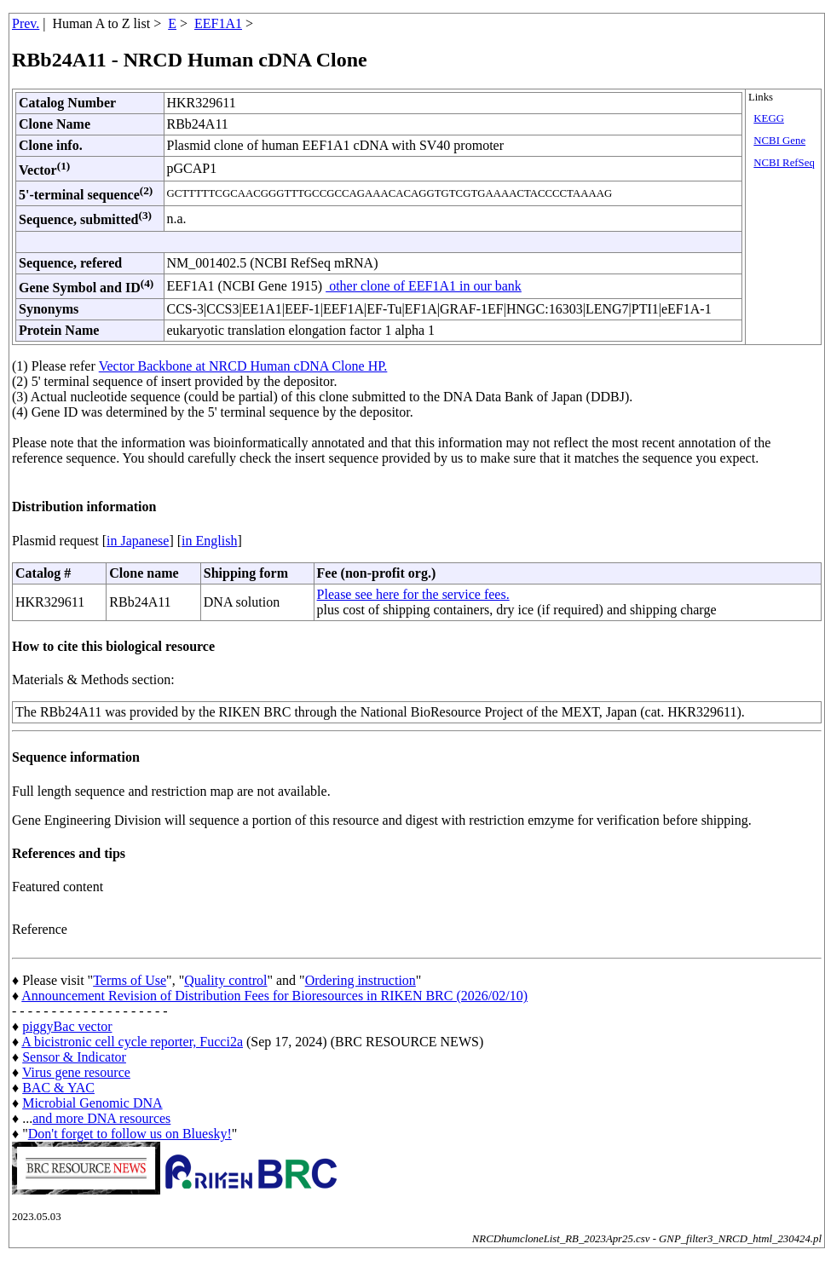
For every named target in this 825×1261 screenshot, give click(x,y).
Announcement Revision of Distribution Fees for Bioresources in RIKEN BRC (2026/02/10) (274, 995)
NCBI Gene (779, 141)
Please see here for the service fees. (413, 594)
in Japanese (138, 540)
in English (209, 540)
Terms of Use (129, 980)
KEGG (768, 118)
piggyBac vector (67, 1026)
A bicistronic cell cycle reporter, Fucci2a (132, 1041)
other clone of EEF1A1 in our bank (424, 286)
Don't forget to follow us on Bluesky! (130, 1133)
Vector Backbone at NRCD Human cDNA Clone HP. (243, 366)
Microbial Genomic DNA (92, 1103)
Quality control (225, 980)
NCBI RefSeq (783, 163)
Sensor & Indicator (74, 1057)
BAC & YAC (58, 1087)
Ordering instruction (360, 980)
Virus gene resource (76, 1072)
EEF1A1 (218, 23)
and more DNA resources (101, 1118)
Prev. (25, 23)
